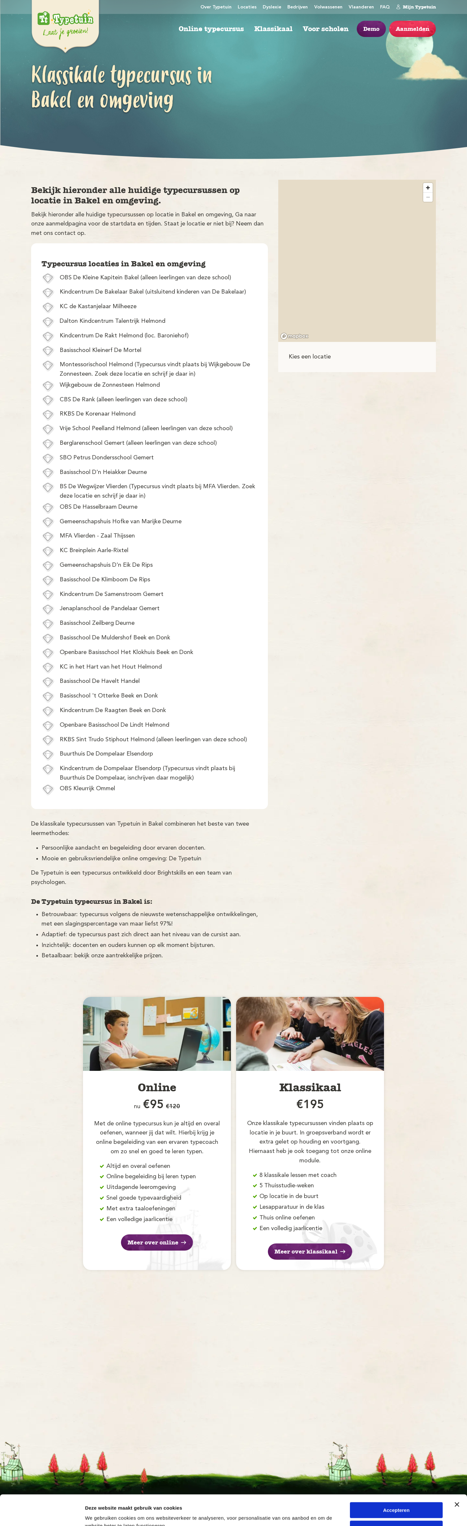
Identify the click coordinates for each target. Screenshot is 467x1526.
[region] (357, 261)
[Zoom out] (428, 197)
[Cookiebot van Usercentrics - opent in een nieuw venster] (42, 1513)
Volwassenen (328, 7)
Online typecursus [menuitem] (211, 28)
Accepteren (396, 1480)
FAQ (385, 7)
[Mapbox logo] (294, 336)
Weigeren (396, 1498)
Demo (371, 29)
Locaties (247, 7)
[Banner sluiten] (457, 1474)
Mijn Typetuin (416, 7)
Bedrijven (297, 7)
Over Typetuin (216, 7)
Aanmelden (412, 29)
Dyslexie (272, 7)
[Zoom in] (428, 187)
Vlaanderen (361, 7)
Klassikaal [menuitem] (273, 28)
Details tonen (100, 1513)
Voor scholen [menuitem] (326, 28)
